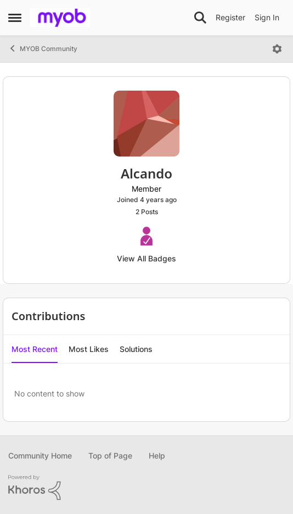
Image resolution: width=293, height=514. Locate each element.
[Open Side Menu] (15, 17)
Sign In (267, 17)
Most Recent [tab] (35, 349)
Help (157, 455)
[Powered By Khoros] (146, 487)
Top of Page (110, 455)
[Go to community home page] (60, 17)
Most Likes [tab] (89, 349)
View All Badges (146, 258)
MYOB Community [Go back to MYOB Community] (42, 48)
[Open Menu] (277, 49)
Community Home (40, 455)
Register (230, 17)
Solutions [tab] (136, 349)
